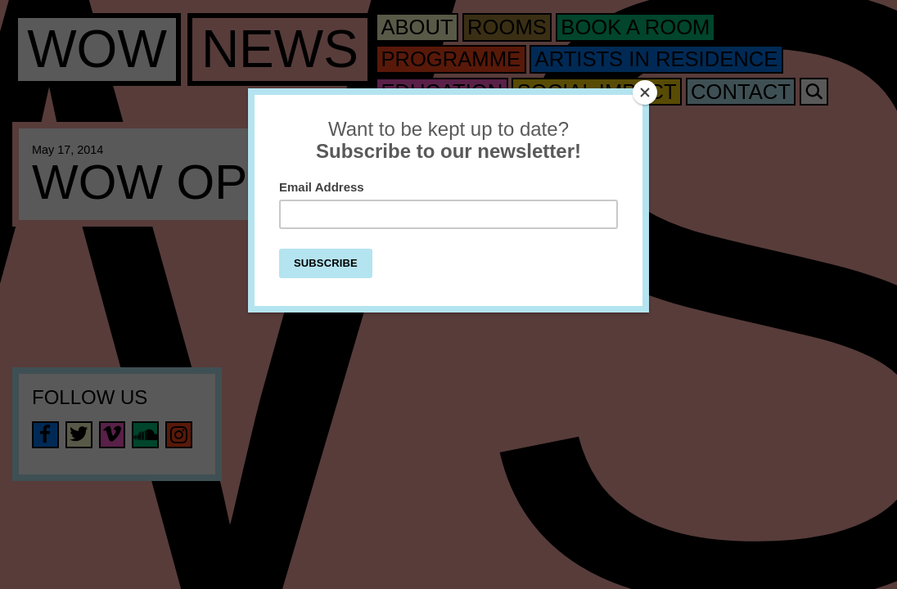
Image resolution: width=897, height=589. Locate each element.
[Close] (645, 92)
